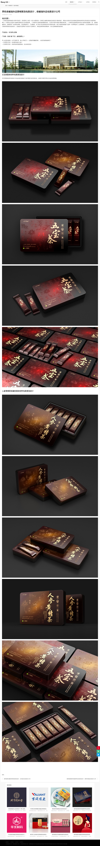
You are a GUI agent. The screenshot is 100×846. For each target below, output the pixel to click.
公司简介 (88, 2)
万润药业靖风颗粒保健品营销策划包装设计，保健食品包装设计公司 (46, 808)
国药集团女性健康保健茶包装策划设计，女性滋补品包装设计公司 (67, 834)
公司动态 (80, 2)
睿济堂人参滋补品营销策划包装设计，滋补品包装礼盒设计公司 (45, 834)
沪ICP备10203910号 (60, 843)
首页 (66, 2)
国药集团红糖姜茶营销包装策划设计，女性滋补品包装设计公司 (16, 779)
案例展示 (72, 2)
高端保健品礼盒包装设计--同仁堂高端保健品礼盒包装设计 (22, 808)
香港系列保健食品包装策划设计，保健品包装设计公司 (65, 808)
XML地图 (65, 843)
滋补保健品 (16, 5)
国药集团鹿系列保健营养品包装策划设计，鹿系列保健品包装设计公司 (82, 779)
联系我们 (94, 2)
